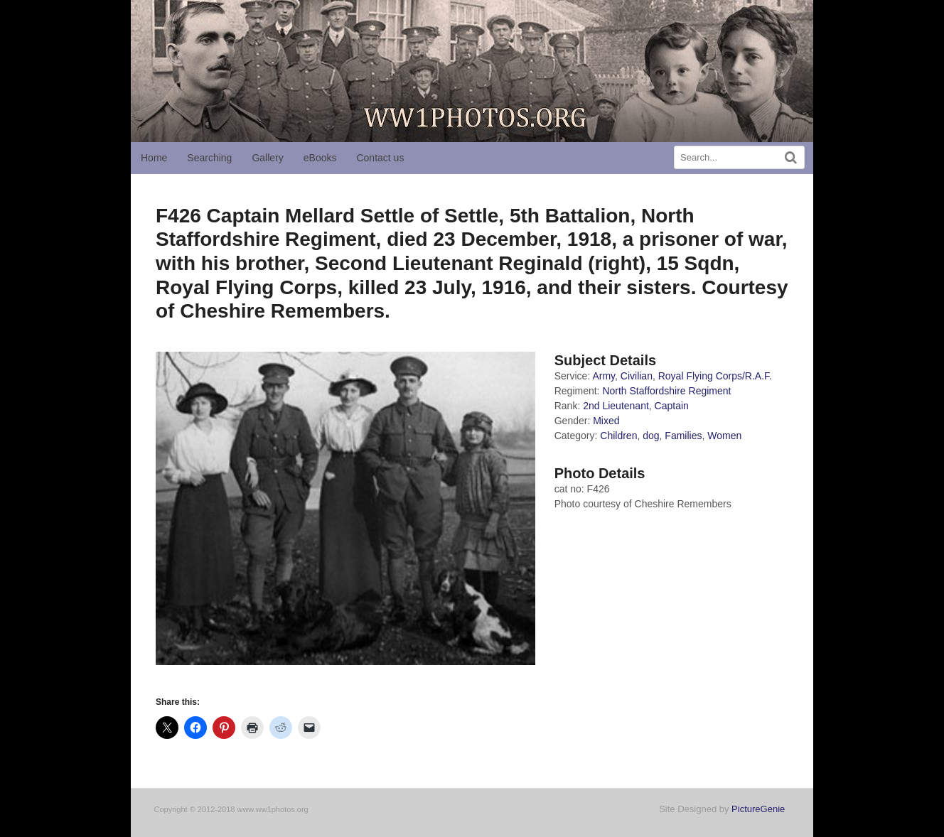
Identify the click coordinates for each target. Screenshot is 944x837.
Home (154, 157)
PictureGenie (758, 809)
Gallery (267, 157)
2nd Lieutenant (616, 405)
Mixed (606, 420)
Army (603, 376)
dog (651, 435)
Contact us (380, 157)
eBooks (320, 157)
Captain (672, 405)
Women (724, 435)
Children (618, 435)
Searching (209, 157)
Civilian (637, 376)
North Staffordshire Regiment (666, 390)
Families (683, 435)
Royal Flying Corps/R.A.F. (715, 376)
